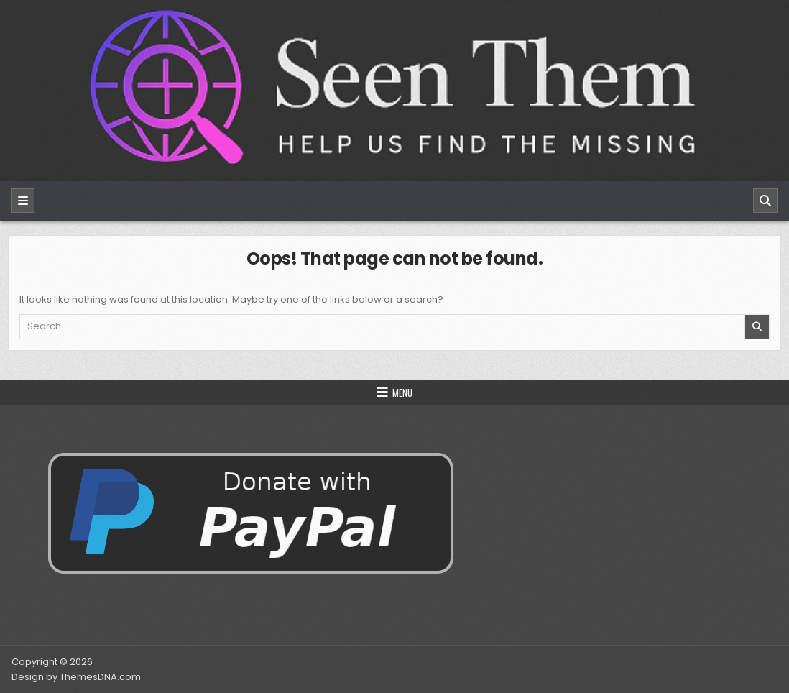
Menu (402, 392)
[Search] (765, 200)
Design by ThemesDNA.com (76, 677)
